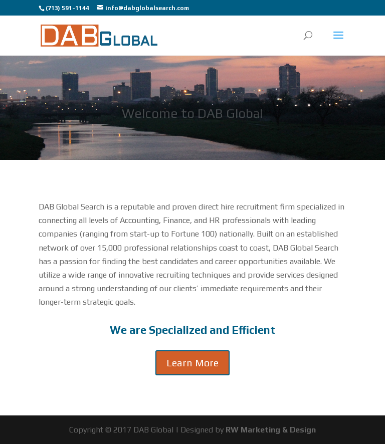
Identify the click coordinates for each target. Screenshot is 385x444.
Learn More (192, 362)
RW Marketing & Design (271, 429)
